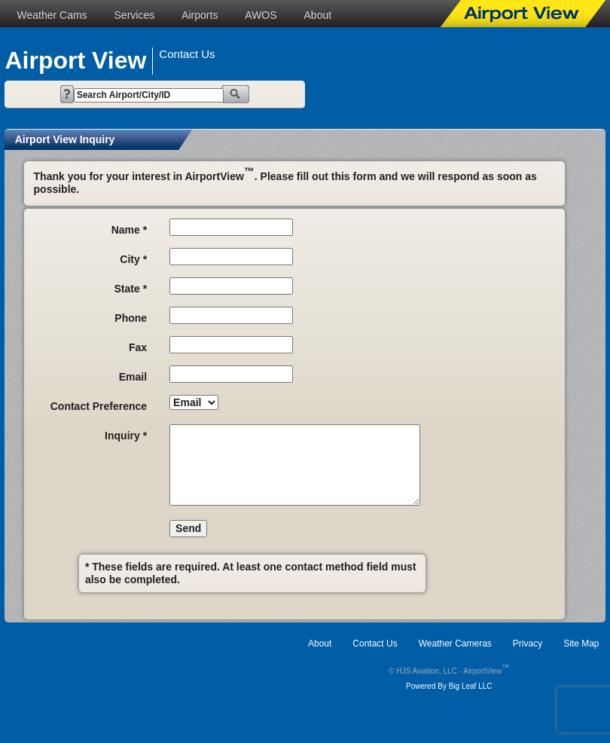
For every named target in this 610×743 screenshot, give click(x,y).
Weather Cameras (455, 643)
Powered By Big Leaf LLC (449, 686)
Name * (129, 230)
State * (131, 289)
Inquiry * (126, 436)
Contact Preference (98, 406)
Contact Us (374, 643)
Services (134, 15)
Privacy (527, 643)
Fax (138, 347)
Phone (130, 318)
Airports (199, 15)
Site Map (581, 643)
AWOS (260, 15)
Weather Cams (52, 15)
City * (133, 259)
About (318, 15)
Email (133, 377)
